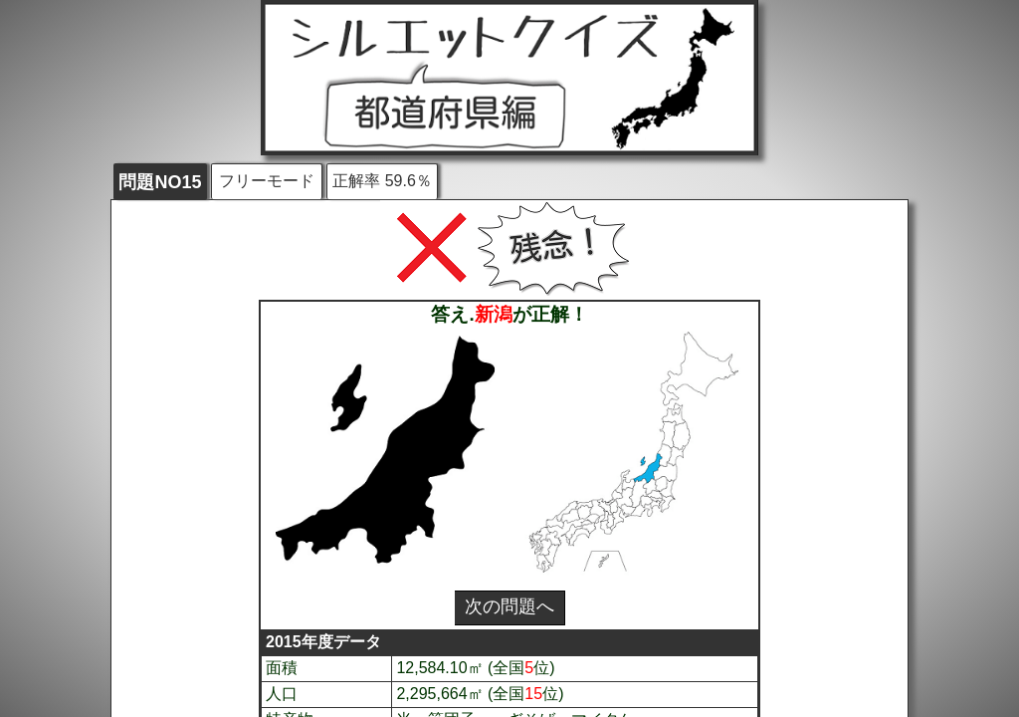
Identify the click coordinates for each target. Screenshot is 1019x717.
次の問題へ (509, 606)
